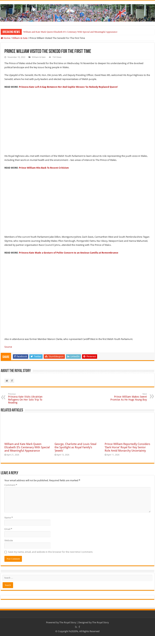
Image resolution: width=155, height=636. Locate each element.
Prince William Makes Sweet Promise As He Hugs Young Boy (128, 397)
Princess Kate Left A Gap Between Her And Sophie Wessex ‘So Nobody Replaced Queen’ (68, 86)
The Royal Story (67, 622)
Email (8, 529)
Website (8, 540)
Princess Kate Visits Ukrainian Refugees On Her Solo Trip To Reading (27, 398)
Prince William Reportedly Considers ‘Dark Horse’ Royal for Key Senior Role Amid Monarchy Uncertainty (127, 447)
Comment (10, 485)
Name (8, 517)
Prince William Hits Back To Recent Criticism (44, 167)
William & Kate (19, 38)
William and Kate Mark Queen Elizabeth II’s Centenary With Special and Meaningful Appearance (70, 31)
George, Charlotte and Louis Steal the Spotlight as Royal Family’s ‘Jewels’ (75, 447)
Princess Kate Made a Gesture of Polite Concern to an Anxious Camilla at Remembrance (68, 252)
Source (8, 346)
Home (5, 38)
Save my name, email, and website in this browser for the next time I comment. (50, 552)
